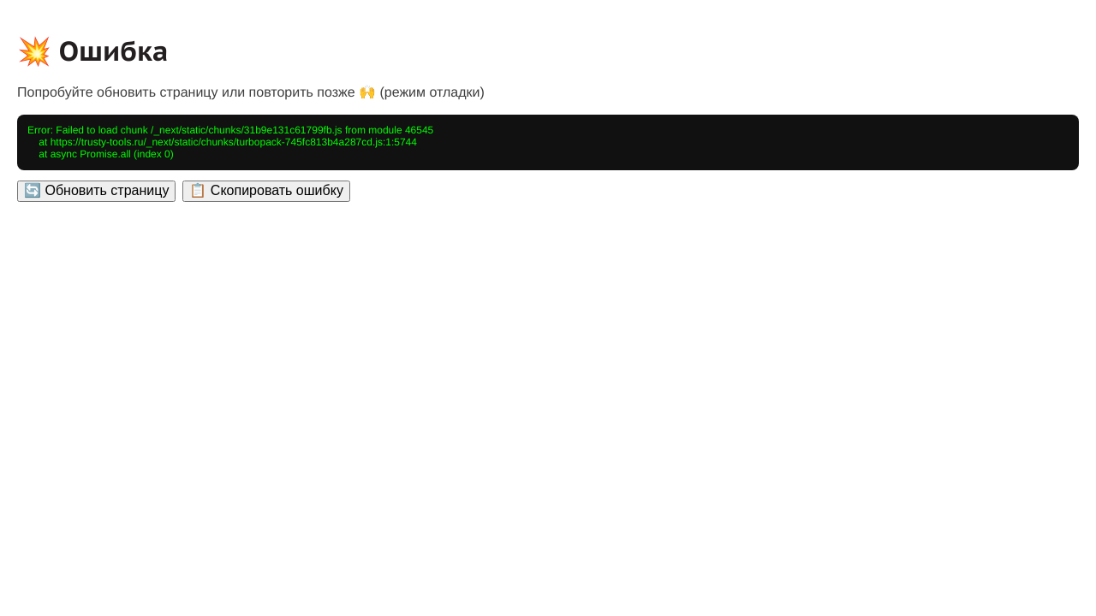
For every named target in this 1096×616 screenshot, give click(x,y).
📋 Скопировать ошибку (265, 190)
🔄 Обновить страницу (96, 190)
